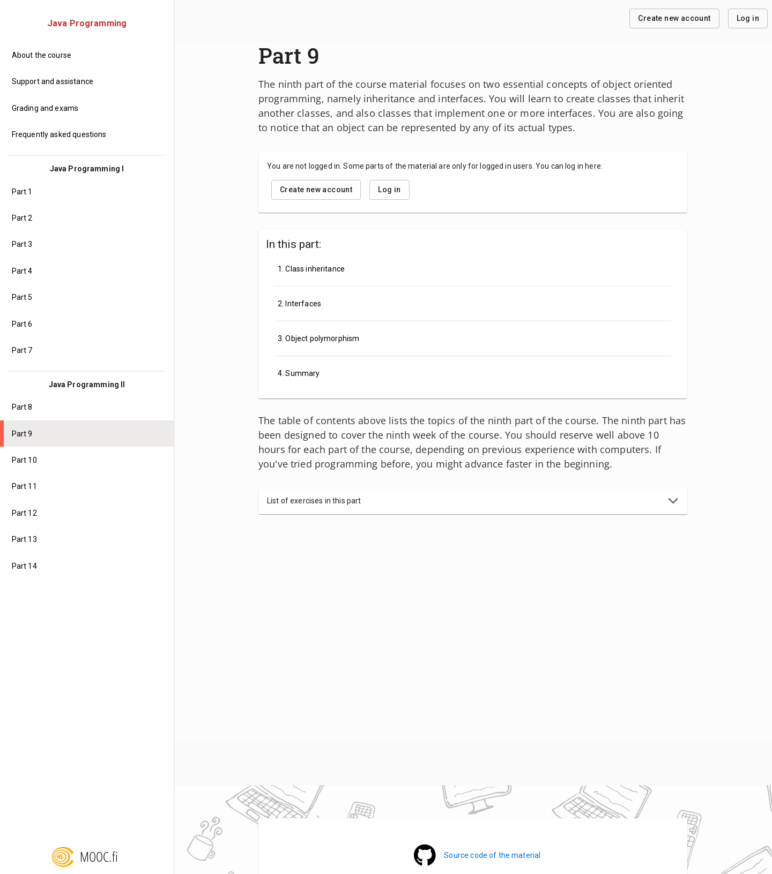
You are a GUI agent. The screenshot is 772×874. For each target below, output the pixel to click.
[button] (472, 501)
